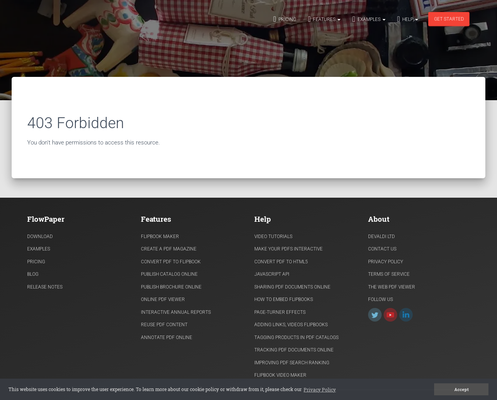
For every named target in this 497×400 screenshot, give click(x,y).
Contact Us (382, 249)
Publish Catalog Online (169, 274)
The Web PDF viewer (391, 287)
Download (40, 236)
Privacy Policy (385, 261)
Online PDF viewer (163, 299)
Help (407, 19)
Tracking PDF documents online (294, 350)
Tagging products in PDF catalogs (296, 337)
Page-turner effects (280, 312)
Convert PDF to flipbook (171, 261)
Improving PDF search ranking (291, 362)
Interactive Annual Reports (176, 312)
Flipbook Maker (160, 236)
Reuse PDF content (164, 324)
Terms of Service (389, 274)
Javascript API (271, 274)
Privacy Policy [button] (320, 389)
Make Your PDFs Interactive (288, 249)
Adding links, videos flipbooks (291, 324)
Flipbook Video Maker (280, 375)
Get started (449, 19)
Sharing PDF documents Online (292, 287)
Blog (32, 274)
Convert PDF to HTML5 (281, 261)
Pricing (284, 19)
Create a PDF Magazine (168, 249)
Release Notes (45, 287)
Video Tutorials (273, 236)
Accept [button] (461, 389)
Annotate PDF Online (166, 337)
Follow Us (380, 299)
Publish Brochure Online (171, 287)
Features (324, 19)
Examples (368, 19)
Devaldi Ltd (381, 236)
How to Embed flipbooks (283, 299)
